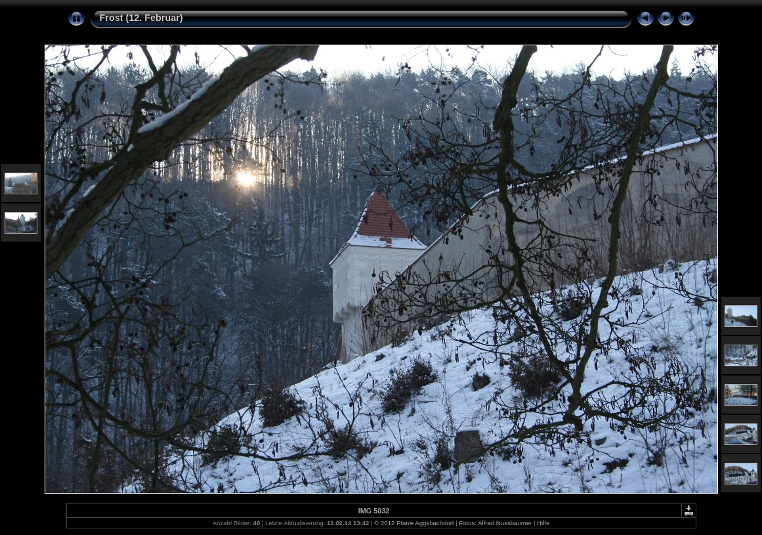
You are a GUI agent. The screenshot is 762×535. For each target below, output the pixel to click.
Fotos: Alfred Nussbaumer (495, 522)
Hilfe (543, 522)
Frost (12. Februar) (141, 17)
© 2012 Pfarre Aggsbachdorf (414, 522)
